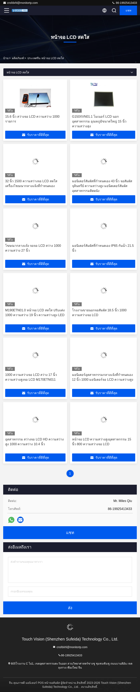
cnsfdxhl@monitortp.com (20, 2)
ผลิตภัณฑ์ (18, 58)
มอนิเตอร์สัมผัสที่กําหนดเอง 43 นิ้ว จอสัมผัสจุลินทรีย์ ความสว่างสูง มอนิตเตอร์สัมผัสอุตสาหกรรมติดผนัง (102, 185)
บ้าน (6, 58)
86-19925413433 (124, 2)
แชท (128, 10)
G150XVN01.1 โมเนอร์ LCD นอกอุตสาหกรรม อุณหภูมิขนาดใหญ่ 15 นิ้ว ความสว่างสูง (99, 121)
